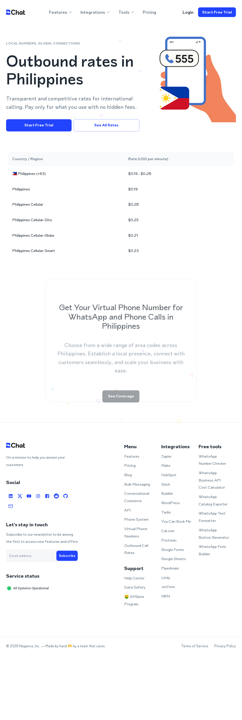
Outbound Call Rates (136, 549)
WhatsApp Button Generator (214, 533)
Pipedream (170, 568)
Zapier (166, 456)
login (188, 12)
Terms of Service (194, 646)
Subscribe (67, 556)
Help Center (134, 578)
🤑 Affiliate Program (134, 600)
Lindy (165, 577)
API (127, 510)
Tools (126, 12)
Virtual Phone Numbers (135, 532)
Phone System (136, 519)
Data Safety (135, 587)
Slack (165, 484)
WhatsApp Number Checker (212, 460)
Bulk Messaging (137, 484)
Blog (128, 474)
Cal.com (167, 530)
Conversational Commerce (136, 497)
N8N (165, 596)
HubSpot (168, 474)
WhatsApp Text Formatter (212, 517)
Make (165, 465)
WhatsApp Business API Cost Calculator (212, 480)
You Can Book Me (176, 521)
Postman (168, 540)
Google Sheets (173, 558)
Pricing (149, 12)
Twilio (166, 512)
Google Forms (172, 549)
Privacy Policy (225, 646)
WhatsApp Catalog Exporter (213, 500)
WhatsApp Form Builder (212, 550)
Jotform (168, 586)
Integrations (95, 12)
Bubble (167, 493)
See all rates (106, 125)
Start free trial (217, 12)
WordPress (170, 502)
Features (60, 12)
